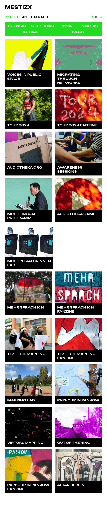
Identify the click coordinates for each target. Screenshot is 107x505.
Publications (89, 25)
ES (101, 17)
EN (92, 17)
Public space (30, 31)
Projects (12, 17)
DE (96, 17)
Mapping (67, 25)
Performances (17, 25)
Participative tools (42, 25)
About (27, 17)
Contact (41, 17)
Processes (77, 31)
